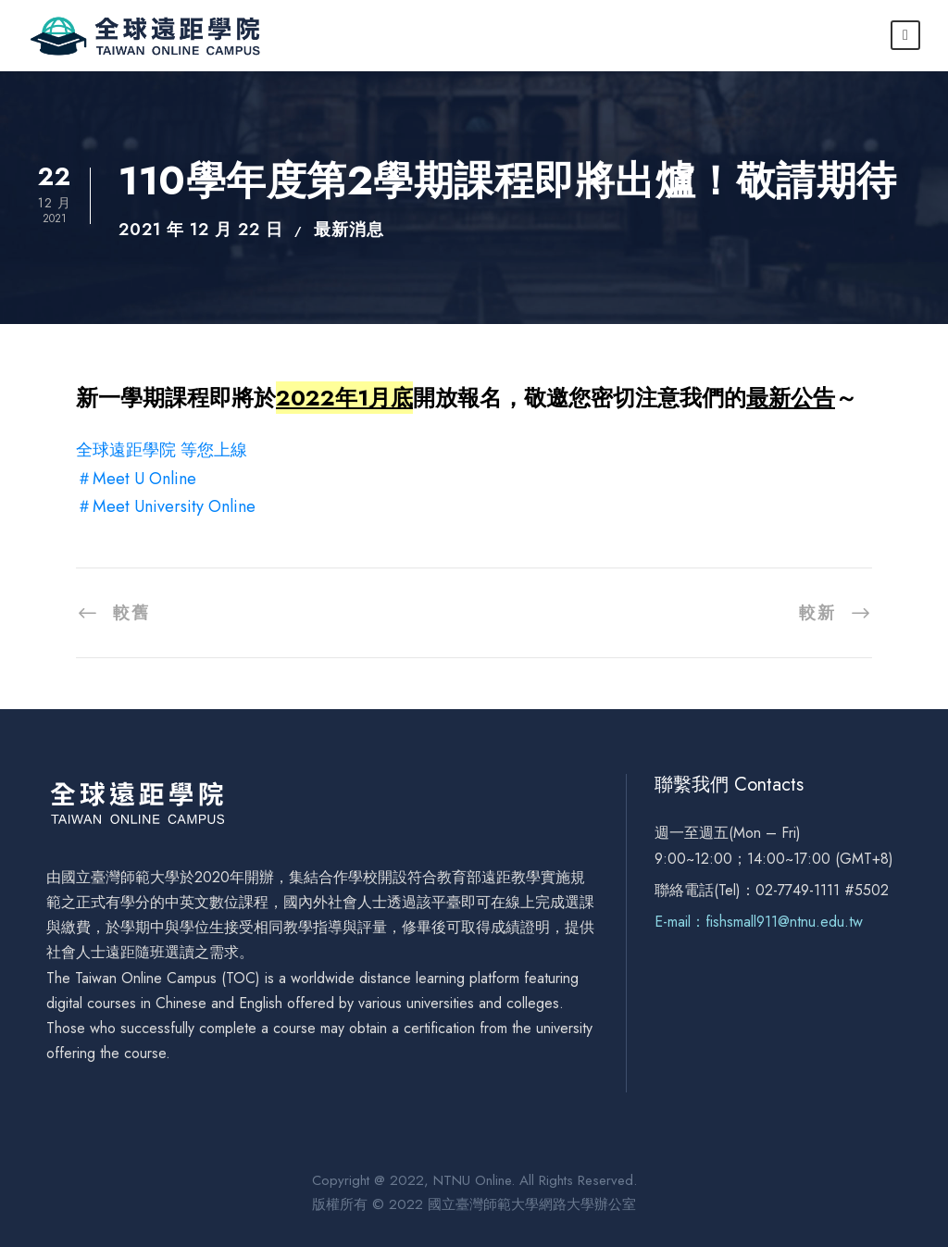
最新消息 (349, 230)
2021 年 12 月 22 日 (200, 230)
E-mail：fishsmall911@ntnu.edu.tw (759, 921)
